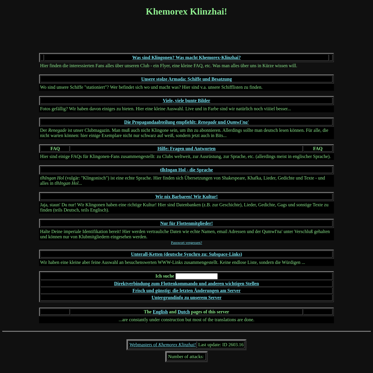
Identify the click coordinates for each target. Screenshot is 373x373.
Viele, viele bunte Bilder (186, 100)
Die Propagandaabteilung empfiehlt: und (186, 122)
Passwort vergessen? (186, 242)
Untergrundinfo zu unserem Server (186, 297)
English (160, 311)
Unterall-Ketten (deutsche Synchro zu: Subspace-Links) (186, 254)
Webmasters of (162, 344)
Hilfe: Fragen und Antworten (186, 148)
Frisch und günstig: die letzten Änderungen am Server (186, 290)
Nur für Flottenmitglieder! (186, 223)
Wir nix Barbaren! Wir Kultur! (186, 196)
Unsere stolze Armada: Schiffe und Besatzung (186, 79)
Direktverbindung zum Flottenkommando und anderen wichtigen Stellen (186, 283)
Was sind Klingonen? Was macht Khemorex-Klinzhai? (186, 57)
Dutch (184, 311)
